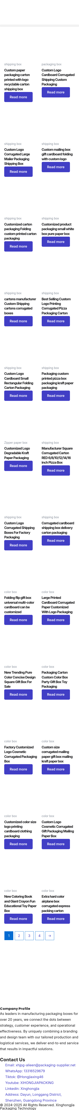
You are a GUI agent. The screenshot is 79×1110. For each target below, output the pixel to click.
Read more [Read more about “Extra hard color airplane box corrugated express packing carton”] (56, 919)
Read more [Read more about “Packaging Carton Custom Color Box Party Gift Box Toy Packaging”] (56, 694)
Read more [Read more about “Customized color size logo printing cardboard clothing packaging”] (18, 844)
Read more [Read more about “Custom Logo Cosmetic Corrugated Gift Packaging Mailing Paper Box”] (56, 844)
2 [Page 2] (19, 936)
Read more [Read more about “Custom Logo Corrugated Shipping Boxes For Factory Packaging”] (18, 545)
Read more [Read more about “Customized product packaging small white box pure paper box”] (56, 242)
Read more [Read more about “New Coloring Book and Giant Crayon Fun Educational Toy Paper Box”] (18, 919)
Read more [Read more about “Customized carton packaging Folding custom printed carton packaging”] (18, 246)
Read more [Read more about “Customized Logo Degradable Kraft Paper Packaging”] (18, 466)
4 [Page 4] (39, 936)
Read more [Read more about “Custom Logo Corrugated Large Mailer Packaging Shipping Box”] (18, 171)
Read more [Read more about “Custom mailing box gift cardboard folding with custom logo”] (56, 167)
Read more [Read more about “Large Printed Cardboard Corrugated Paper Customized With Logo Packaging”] (56, 620)
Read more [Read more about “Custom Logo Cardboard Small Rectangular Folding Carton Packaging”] (18, 396)
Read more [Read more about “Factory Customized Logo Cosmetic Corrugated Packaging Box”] (18, 769)
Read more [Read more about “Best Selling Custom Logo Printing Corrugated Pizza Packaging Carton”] (56, 321)
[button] (39, 26)
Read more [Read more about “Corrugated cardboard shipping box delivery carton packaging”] (56, 540)
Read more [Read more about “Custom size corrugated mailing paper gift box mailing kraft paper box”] (56, 769)
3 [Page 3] (29, 936)
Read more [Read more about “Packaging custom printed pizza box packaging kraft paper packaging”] (56, 396)
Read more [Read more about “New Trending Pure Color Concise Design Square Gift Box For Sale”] (18, 694)
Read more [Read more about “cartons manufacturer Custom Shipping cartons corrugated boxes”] (18, 321)
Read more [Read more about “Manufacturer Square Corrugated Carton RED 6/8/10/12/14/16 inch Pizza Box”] (56, 470)
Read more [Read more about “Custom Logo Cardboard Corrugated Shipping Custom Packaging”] (56, 92)
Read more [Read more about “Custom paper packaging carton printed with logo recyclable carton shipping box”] (18, 97)
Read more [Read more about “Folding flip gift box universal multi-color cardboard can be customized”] (18, 620)
